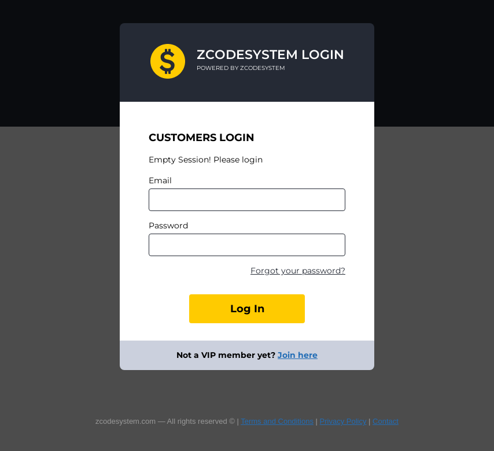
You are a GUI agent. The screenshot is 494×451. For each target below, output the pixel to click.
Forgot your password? (297, 270)
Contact (386, 421)
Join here (298, 355)
